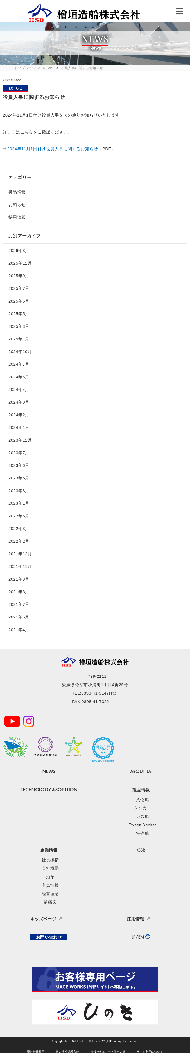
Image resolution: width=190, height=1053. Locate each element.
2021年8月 (19, 591)
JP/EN (138, 937)
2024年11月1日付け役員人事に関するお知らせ (52, 148)
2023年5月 (19, 478)
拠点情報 (50, 885)
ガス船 (142, 817)
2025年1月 (19, 338)
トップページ (24, 68)
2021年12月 (20, 553)
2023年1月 (19, 503)
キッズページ (43, 919)
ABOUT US (141, 772)
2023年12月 (20, 440)
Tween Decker (142, 825)
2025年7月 (19, 288)
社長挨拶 (50, 860)
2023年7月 (19, 452)
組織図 (50, 902)
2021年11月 (20, 566)
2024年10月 (20, 351)
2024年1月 (19, 427)
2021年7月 (19, 604)
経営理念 (50, 894)
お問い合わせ (49, 937)
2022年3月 (19, 528)
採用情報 (17, 217)
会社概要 (50, 868)
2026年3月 (19, 250)
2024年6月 (19, 376)
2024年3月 (19, 402)
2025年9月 (19, 275)
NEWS (48, 68)
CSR (141, 850)
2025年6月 (19, 301)
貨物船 (142, 800)
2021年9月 (19, 579)
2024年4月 (19, 389)
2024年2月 (19, 414)
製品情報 (17, 192)
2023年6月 (19, 465)
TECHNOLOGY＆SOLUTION (49, 790)
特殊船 (142, 833)
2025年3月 (19, 326)
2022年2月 (19, 541)
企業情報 (49, 850)
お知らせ (15, 88)
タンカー (142, 808)
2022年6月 (19, 515)
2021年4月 (19, 629)
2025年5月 (19, 313)
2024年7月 (19, 364)
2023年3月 (19, 490)
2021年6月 (19, 617)
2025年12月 (20, 263)
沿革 (50, 877)
